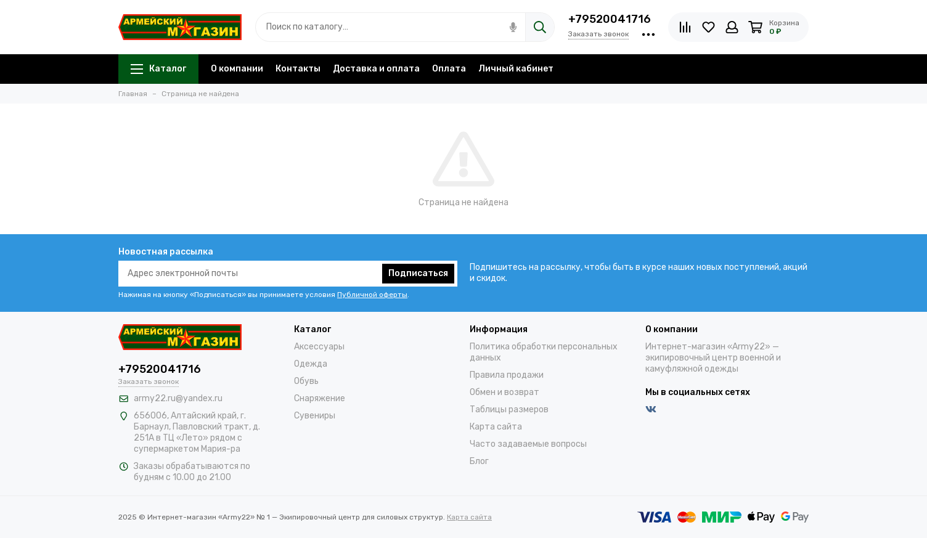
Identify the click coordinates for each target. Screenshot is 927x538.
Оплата (449, 68)
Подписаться (418, 273)
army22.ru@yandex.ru (178, 398)
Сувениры (314, 415)
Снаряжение (319, 398)
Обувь (306, 381)
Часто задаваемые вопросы (528, 444)
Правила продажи (507, 375)
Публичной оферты (372, 294)
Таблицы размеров (509, 409)
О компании (237, 68)
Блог (479, 461)
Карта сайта (496, 427)
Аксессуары (319, 346)
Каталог (158, 68)
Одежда (310, 364)
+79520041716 (609, 19)
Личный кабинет (515, 68)
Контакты (298, 68)
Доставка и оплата (376, 68)
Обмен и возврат (504, 392)
